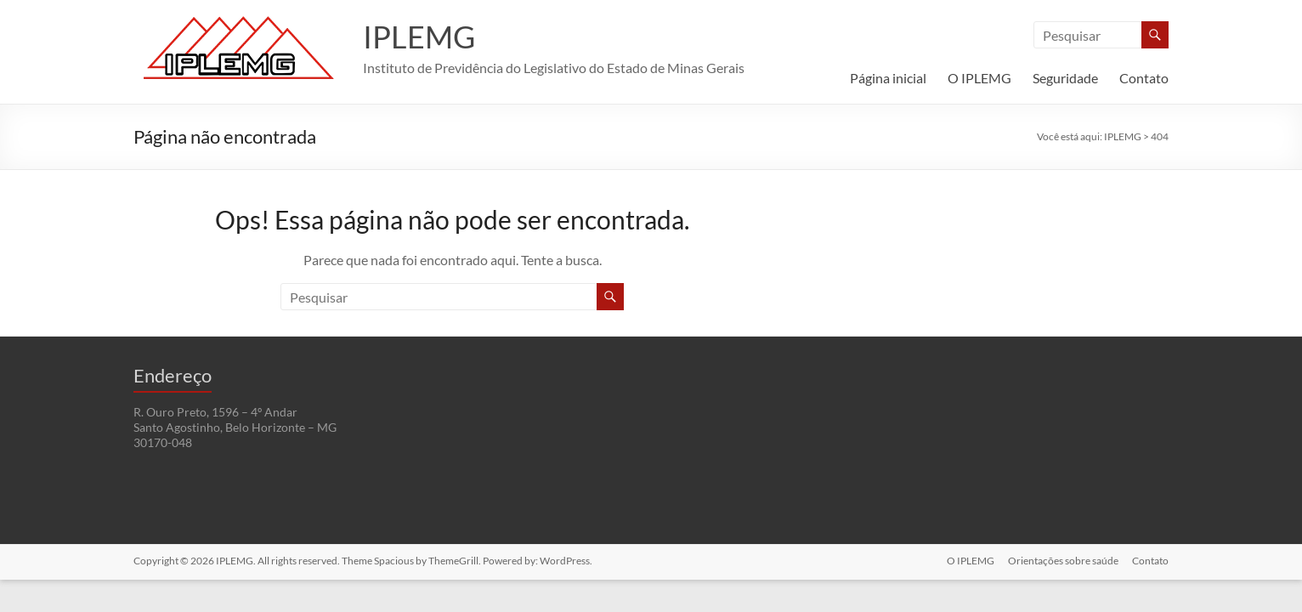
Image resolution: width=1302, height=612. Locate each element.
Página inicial (888, 78)
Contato (1144, 78)
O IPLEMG (979, 78)
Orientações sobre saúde (1063, 560)
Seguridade (1065, 78)
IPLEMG (419, 36)
